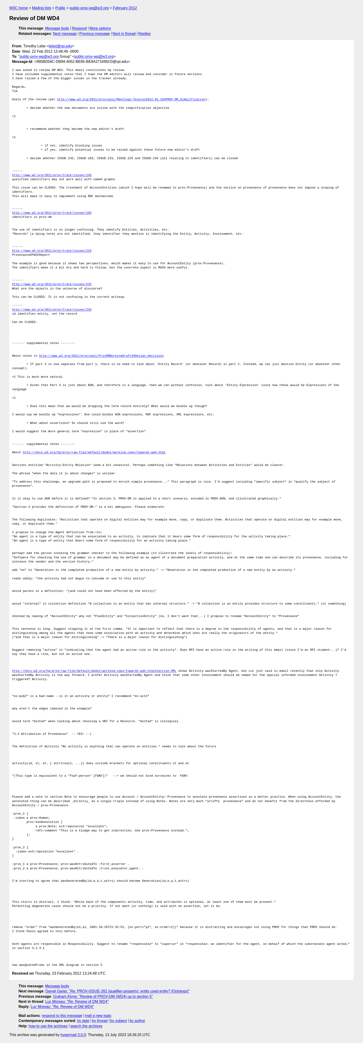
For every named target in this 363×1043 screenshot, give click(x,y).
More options (100, 28)
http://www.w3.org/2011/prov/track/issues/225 (51, 284)
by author (137, 1021)
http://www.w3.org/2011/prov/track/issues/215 (51, 251)
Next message (65, 34)
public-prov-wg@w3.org (89, 8)
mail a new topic (98, 1016)
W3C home (18, 8)
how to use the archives (48, 1026)
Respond (79, 28)
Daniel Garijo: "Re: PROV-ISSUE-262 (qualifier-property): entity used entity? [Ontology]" (118, 991)
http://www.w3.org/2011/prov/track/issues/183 (51, 213)
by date (83, 1021)
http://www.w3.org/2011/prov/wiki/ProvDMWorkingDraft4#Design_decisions (101, 356)
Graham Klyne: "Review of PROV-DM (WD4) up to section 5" (103, 996)
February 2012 (125, 8)
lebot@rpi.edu (60, 46)
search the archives (86, 1026)
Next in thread (124, 34)
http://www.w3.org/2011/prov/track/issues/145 (51, 175)
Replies (144, 34)
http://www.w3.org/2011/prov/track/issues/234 (51, 310)
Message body (57, 28)
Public (60, 8)
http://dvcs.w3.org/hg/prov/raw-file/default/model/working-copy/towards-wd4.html (94, 452)
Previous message (94, 34)
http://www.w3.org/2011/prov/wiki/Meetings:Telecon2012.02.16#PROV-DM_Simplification (131, 99)
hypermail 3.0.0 (73, 1035)
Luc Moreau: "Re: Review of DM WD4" (77, 1001)
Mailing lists (41, 8)
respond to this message (62, 1016)
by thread (100, 1021)
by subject (118, 1021)
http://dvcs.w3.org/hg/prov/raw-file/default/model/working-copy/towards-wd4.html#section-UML (94, 671)
